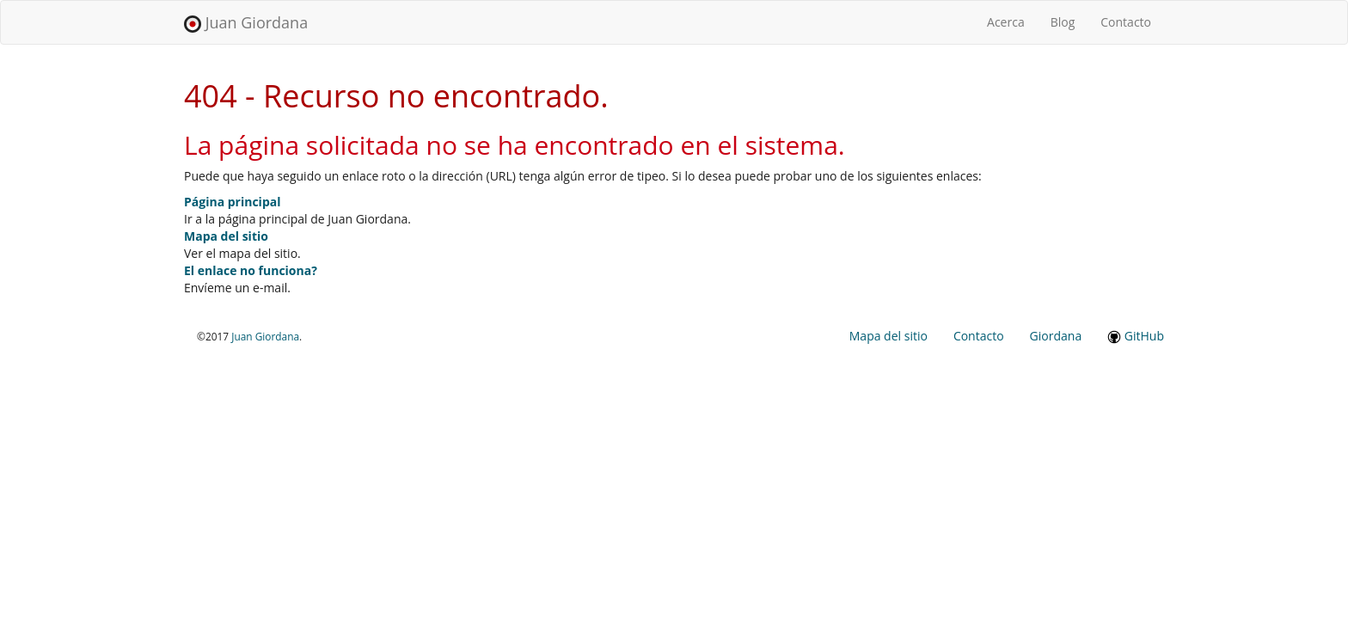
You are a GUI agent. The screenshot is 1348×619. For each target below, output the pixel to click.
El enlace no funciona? (250, 270)
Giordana (1056, 336)
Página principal (232, 201)
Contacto (1125, 22)
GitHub (1135, 336)
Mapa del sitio (226, 236)
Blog (1063, 22)
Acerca (1012, 21)
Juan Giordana (246, 22)
